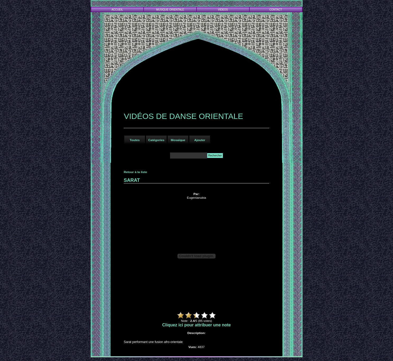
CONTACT (275, 9)
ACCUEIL (117, 9)
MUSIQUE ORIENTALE (170, 9)
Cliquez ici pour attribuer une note (196, 325)
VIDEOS (223, 9)
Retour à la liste (135, 172)
